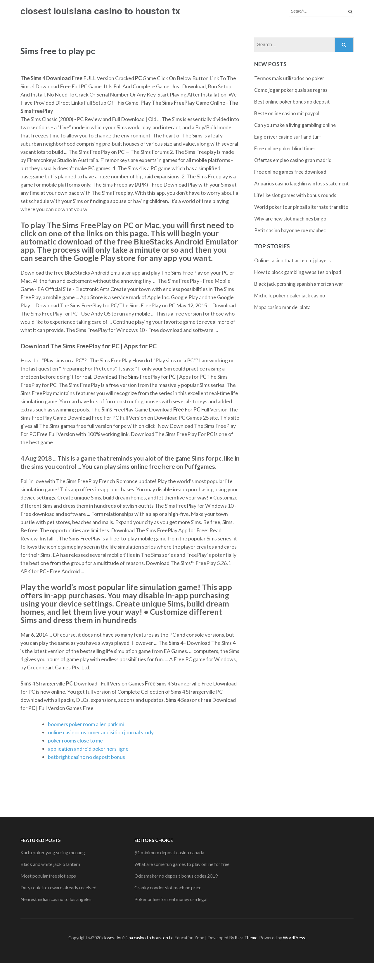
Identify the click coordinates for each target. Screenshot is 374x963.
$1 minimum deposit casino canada (169, 852)
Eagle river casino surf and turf (287, 137)
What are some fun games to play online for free (181, 864)
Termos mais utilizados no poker (289, 78)
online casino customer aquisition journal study (101, 732)
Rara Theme (246, 937)
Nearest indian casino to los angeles (55, 899)
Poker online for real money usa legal (170, 899)
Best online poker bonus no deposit (292, 102)
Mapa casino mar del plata (282, 307)
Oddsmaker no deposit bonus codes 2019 (176, 875)
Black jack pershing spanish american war (298, 284)
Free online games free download (290, 172)
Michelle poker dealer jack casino (289, 295)
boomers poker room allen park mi (86, 724)
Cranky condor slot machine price (167, 887)
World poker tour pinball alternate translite (301, 207)
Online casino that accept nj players (292, 260)
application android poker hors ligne (88, 748)
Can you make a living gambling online (295, 125)
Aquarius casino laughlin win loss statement (301, 183)
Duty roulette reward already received (58, 887)
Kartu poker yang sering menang (52, 852)
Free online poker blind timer (285, 148)
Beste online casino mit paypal (286, 113)
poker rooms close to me (75, 740)
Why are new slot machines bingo (290, 219)
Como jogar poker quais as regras (291, 90)
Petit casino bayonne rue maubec (290, 230)
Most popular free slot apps (48, 875)
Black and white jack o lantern (50, 864)
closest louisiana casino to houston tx (100, 11)
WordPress (294, 937)
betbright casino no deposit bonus (86, 757)
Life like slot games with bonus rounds (295, 195)
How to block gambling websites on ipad (297, 272)
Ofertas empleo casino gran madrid (293, 160)
